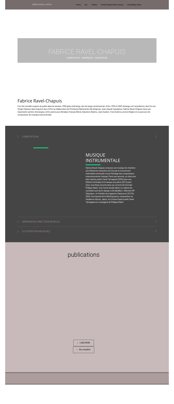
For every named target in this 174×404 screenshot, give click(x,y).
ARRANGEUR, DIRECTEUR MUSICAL (41, 221)
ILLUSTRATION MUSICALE (36, 231)
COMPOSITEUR (30, 136)
